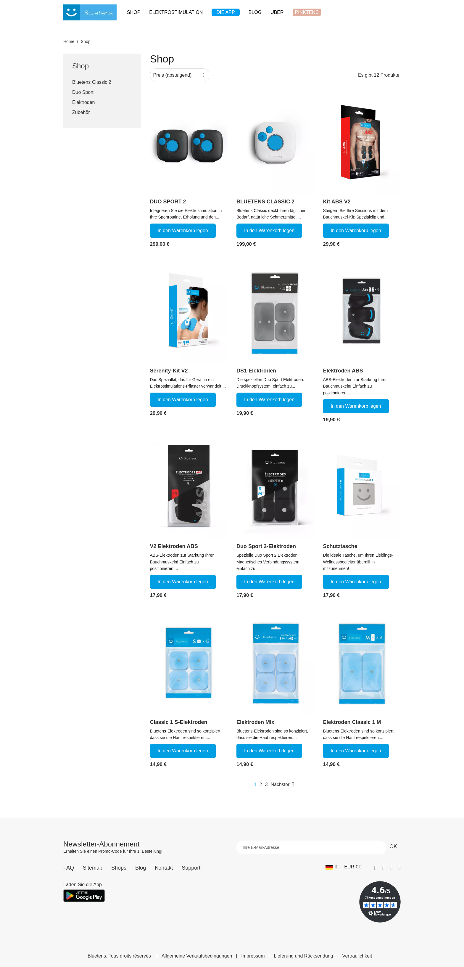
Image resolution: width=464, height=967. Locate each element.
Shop (80, 66)
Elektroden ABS (343, 371)
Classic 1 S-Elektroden (178, 722)
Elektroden (83, 102)
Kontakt (164, 868)
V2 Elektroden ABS (174, 546)
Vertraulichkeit (357, 956)
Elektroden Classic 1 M (352, 722)
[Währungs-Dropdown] (352, 866)
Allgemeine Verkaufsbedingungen (197, 956)
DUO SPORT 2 (168, 202)
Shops (118, 868)
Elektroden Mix (255, 722)
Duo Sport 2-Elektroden (266, 546)
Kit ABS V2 (336, 202)
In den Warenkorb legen (183, 230)
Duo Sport (83, 92)
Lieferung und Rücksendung (303, 956)
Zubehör (81, 112)
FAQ (68, 868)
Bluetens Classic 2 (91, 82)
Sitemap (92, 868)
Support (191, 868)
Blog (140, 868)
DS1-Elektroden (256, 371)
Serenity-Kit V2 (169, 371)
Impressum (253, 956)
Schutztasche (340, 546)
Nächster (284, 784)
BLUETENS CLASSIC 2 (265, 202)
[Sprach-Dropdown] (331, 866)
